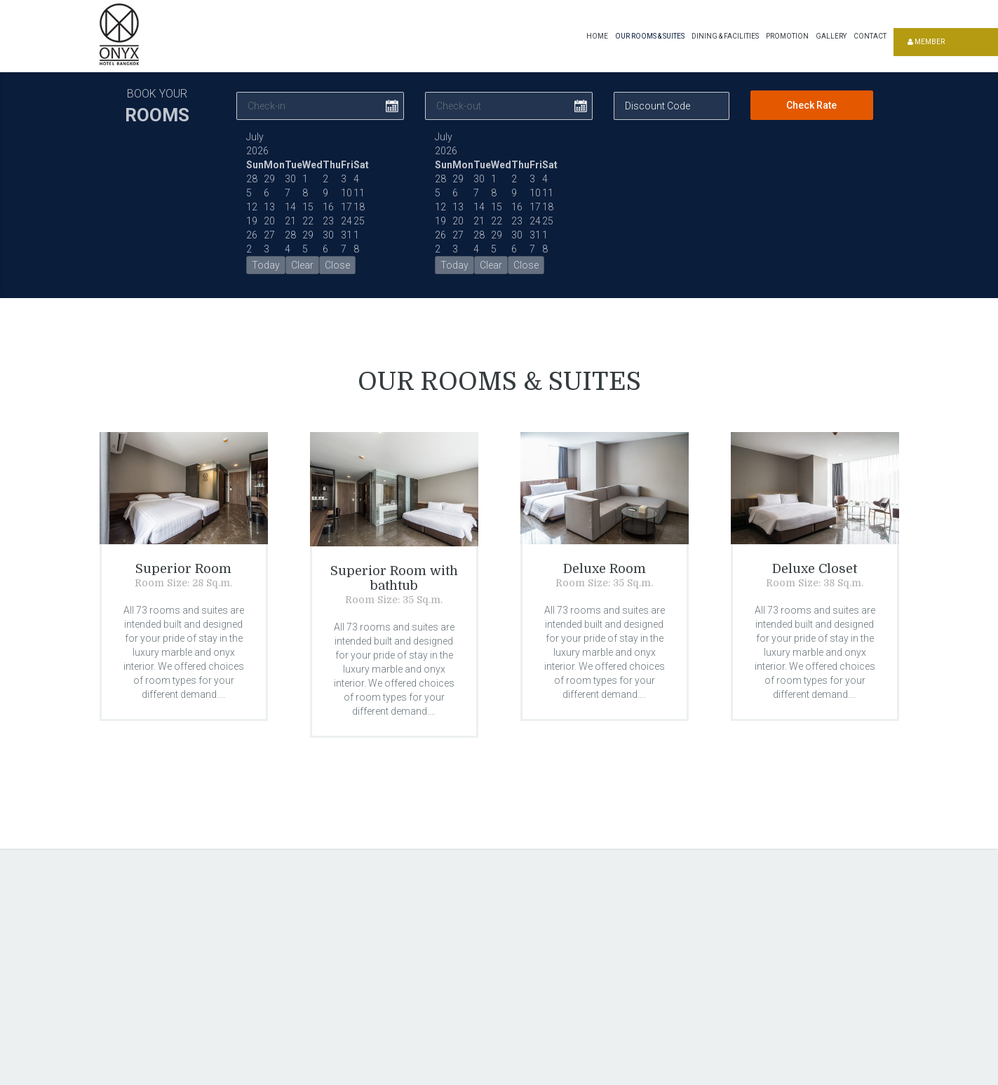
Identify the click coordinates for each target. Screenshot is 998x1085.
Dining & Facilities (725, 36)
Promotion (787, 36)
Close (337, 265)
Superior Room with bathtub (394, 578)
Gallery (831, 36)
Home (597, 36)
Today (266, 265)
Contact (870, 36)
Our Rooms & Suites (650, 36)
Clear (302, 265)
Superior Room (183, 569)
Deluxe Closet (814, 569)
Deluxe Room (604, 569)
